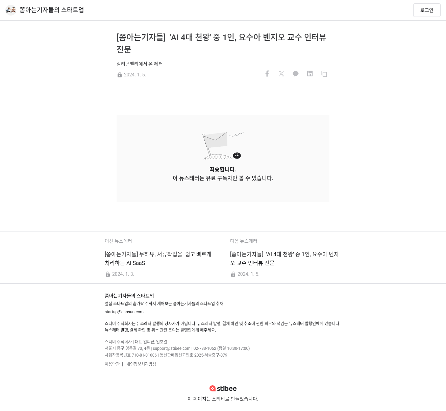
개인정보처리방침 (140, 364)
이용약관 (112, 364)
